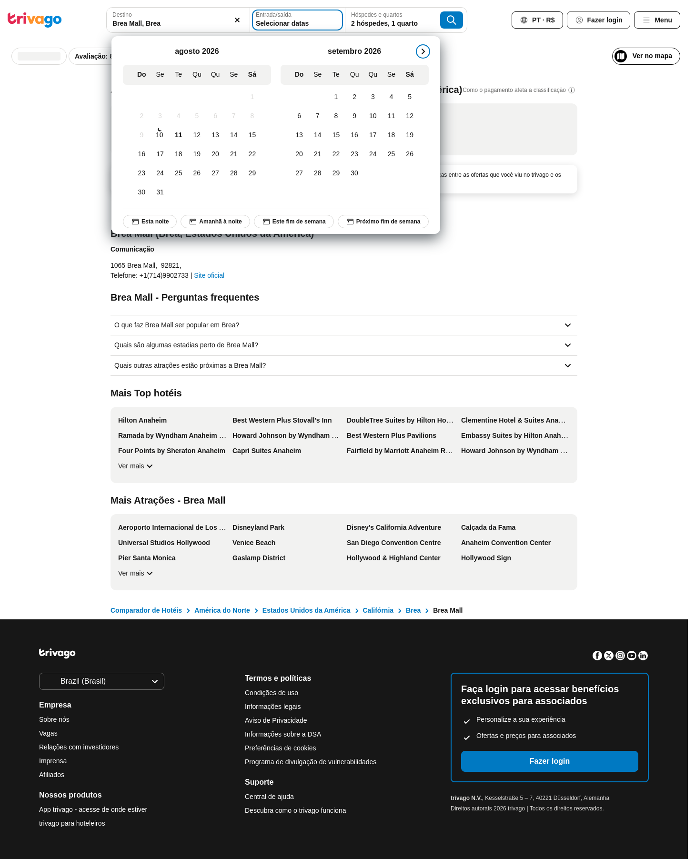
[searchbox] (178, 24)
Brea (413, 610)
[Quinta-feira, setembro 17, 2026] (372, 135)
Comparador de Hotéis (146, 610)
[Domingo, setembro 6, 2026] (299, 116)
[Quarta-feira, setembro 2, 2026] (354, 97)
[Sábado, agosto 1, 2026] (252, 97)
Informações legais (273, 706)
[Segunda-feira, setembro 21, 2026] (317, 154)
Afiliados (51, 774)
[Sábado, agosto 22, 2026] (252, 154)
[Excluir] (237, 20)
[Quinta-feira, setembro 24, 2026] (372, 154)
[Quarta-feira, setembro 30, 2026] (354, 173)
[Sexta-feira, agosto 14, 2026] (233, 135)
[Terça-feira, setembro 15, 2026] (336, 135)
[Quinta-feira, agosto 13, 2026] (215, 135)
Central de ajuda (269, 796)
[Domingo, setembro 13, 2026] (299, 135)
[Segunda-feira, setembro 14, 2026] (317, 135)
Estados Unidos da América (306, 610)
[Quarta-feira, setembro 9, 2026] (354, 116)
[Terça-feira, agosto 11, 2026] (178, 135)
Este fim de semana (294, 221)
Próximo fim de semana (383, 221)
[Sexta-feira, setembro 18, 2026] (391, 135)
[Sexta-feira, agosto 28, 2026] (233, 173)
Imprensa (53, 761)
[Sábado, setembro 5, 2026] (410, 97)
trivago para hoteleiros (72, 823)
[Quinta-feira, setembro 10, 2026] (372, 116)
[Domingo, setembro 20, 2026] (299, 154)
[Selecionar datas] (297, 20)
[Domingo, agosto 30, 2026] (141, 192)
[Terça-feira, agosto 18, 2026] (178, 154)
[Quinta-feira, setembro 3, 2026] (372, 97)
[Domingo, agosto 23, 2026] (141, 173)
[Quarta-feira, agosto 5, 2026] (197, 116)
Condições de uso (271, 693)
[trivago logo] (35, 20)
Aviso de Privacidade (276, 720)
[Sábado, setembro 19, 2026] (410, 135)
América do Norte (222, 610)
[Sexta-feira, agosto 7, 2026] (233, 116)
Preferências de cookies (281, 748)
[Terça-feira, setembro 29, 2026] (336, 173)
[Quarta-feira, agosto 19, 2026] (197, 154)
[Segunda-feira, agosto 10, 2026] (159, 135)
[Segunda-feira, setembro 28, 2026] (317, 173)
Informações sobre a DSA (283, 734)
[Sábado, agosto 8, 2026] (252, 116)
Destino (122, 14)
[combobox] (178, 20)
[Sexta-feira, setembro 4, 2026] (391, 97)
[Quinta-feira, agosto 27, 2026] (215, 173)
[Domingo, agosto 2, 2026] (141, 116)
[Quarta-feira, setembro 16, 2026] (354, 135)
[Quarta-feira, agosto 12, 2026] (197, 135)
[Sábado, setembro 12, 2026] (410, 116)
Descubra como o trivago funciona (295, 810)
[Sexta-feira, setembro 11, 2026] (391, 116)
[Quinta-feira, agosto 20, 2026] (215, 154)
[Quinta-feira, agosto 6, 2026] (215, 116)
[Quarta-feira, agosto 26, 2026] (197, 173)
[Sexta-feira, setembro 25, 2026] (391, 154)
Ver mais (136, 466)
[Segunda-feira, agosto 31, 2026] (160, 192)
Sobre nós (54, 719)
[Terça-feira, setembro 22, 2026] (336, 154)
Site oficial (209, 275)
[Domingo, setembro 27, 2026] (299, 173)
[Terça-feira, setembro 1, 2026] (336, 97)
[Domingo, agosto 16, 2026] (141, 154)
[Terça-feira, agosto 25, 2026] (178, 173)
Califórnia (378, 610)
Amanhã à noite (215, 221)
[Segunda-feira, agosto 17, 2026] (160, 154)
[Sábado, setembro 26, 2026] (410, 154)
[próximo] (423, 51)
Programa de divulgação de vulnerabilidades (310, 762)
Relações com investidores (79, 747)
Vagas (48, 733)
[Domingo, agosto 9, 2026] (141, 135)
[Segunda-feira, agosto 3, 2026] (160, 116)
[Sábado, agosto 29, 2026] (252, 173)
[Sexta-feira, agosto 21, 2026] (233, 154)
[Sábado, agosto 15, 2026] (252, 135)
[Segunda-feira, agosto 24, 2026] (160, 173)
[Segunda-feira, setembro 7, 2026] (317, 116)
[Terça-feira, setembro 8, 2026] (336, 116)
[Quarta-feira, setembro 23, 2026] (354, 154)
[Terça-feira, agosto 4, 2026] (178, 116)
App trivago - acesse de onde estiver (93, 809)
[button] (178, 20)
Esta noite (150, 221)
